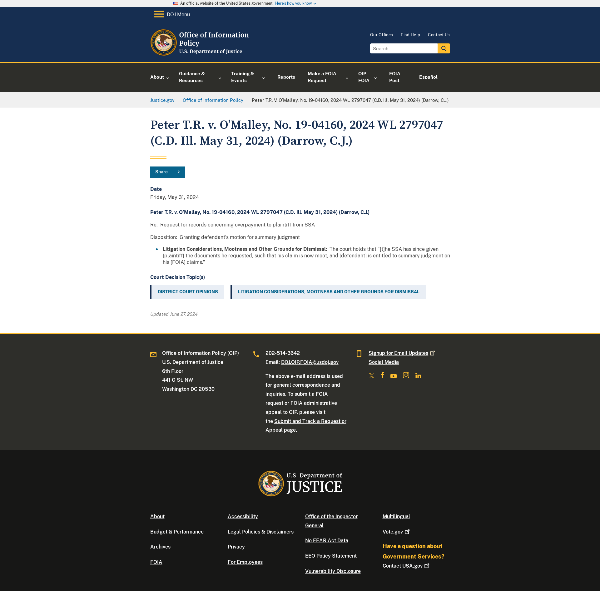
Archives (160, 547)
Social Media (384, 362)
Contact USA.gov (407, 566)
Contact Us (439, 34)
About (157, 516)
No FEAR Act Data (326, 541)
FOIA (156, 562)
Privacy (236, 547)
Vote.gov (397, 532)
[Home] (201, 54)
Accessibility (243, 516)
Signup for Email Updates (402, 353)
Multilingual (396, 516)
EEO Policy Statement (331, 556)
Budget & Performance (177, 532)
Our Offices (381, 34)
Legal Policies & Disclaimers (261, 532)
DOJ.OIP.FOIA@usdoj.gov (310, 362)
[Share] (167, 172)
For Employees (245, 562)
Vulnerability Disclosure (333, 571)
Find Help (410, 34)
